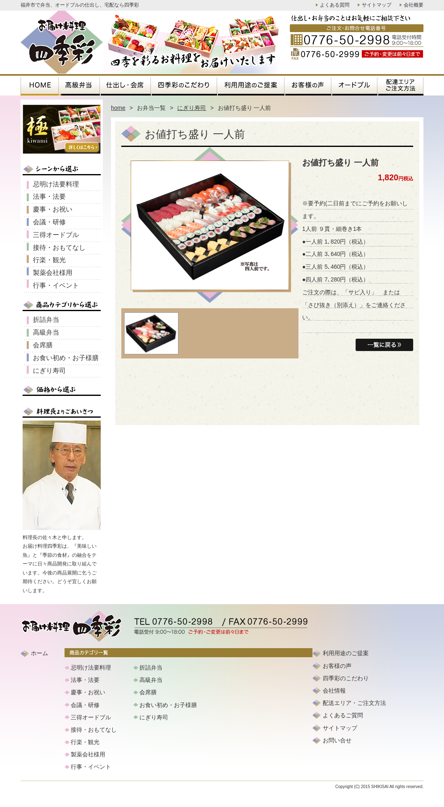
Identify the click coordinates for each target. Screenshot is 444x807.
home (118, 108)
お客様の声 (337, 666)
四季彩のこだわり (346, 678)
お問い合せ (337, 740)
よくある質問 (334, 5)
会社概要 (413, 5)
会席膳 (43, 345)
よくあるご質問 (343, 715)
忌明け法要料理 (56, 184)
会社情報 (334, 690)
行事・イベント (56, 285)
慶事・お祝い (52, 209)
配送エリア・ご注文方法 (354, 703)
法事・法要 (49, 196)
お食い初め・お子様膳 (66, 357)
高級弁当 (46, 332)
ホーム (39, 653)
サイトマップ (376, 5)
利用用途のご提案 (346, 653)
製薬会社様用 (52, 272)
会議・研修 (49, 222)
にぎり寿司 (191, 108)
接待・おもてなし (59, 247)
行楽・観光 (49, 259)
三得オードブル (56, 234)
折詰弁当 (46, 319)
